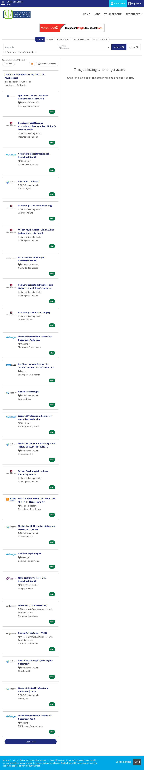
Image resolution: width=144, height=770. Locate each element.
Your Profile (113, 14)
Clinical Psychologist (28, 181)
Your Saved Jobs (100, 39)
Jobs (97, 14)
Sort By (8, 63)
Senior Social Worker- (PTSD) (32, 605)
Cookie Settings (123, 762)
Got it (137, 762)
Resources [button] (133, 14)
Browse (49, 39)
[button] (134, 47)
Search (39, 39)
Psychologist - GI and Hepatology (35, 205)
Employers (134, 3)
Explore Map (63, 39)
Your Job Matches (81, 39)
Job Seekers (118, 3)
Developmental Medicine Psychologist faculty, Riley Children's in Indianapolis (37, 126)
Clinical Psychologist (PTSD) (32, 632)
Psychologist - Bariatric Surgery (34, 312)
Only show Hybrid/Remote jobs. (22, 52)
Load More (31, 741)
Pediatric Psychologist (29, 553)
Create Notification (47, 63)
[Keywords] (30, 47)
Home (86, 14)
